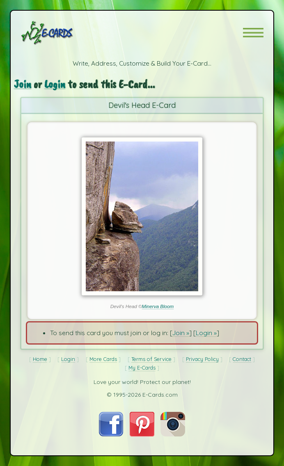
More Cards (103, 359)
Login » (206, 333)
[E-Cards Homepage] (62, 33)
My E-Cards (142, 367)
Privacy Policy (202, 359)
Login (54, 83)
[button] (253, 33)
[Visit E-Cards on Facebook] (111, 434)
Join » (180, 333)
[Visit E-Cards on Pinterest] (142, 434)
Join (22, 83)
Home (40, 359)
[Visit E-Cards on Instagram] (172, 434)
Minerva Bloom (158, 306)
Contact (242, 359)
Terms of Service (151, 359)
